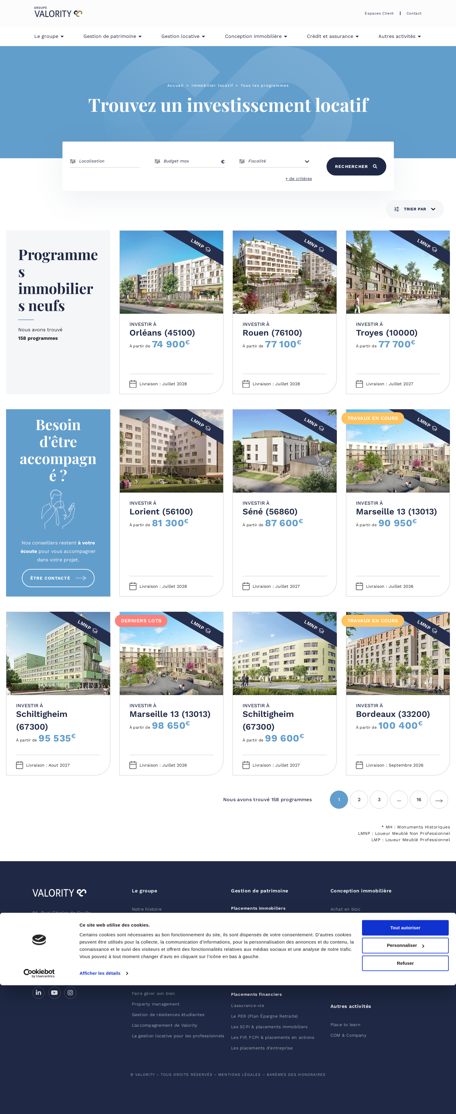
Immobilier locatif (212, 85)
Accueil (175, 85)
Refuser (405, 1092)
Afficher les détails (99, 1102)
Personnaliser (405, 1074)
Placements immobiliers (258, 908)
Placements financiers (256, 994)
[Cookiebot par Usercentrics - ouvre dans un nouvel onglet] (39, 1102)
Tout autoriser (405, 1056)
